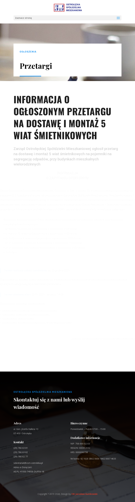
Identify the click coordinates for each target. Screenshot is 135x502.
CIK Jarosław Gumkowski (84, 493)
